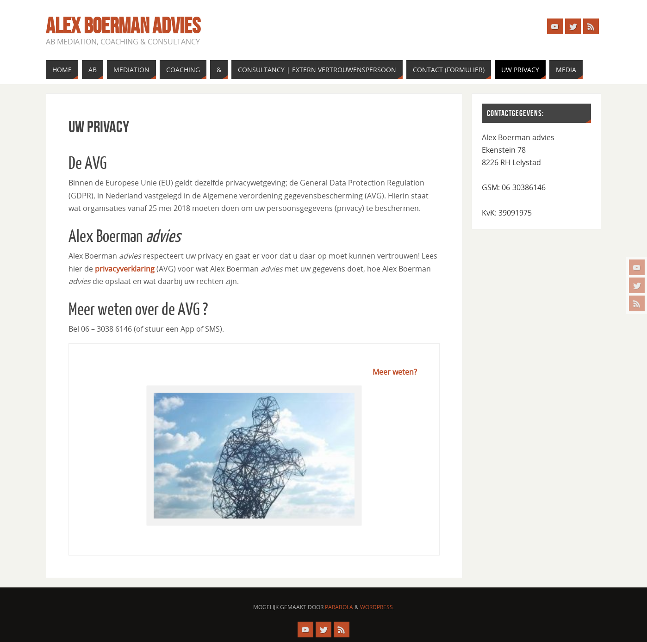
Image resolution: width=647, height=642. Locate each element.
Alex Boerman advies (123, 26)
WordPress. (377, 607)
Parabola (339, 607)
